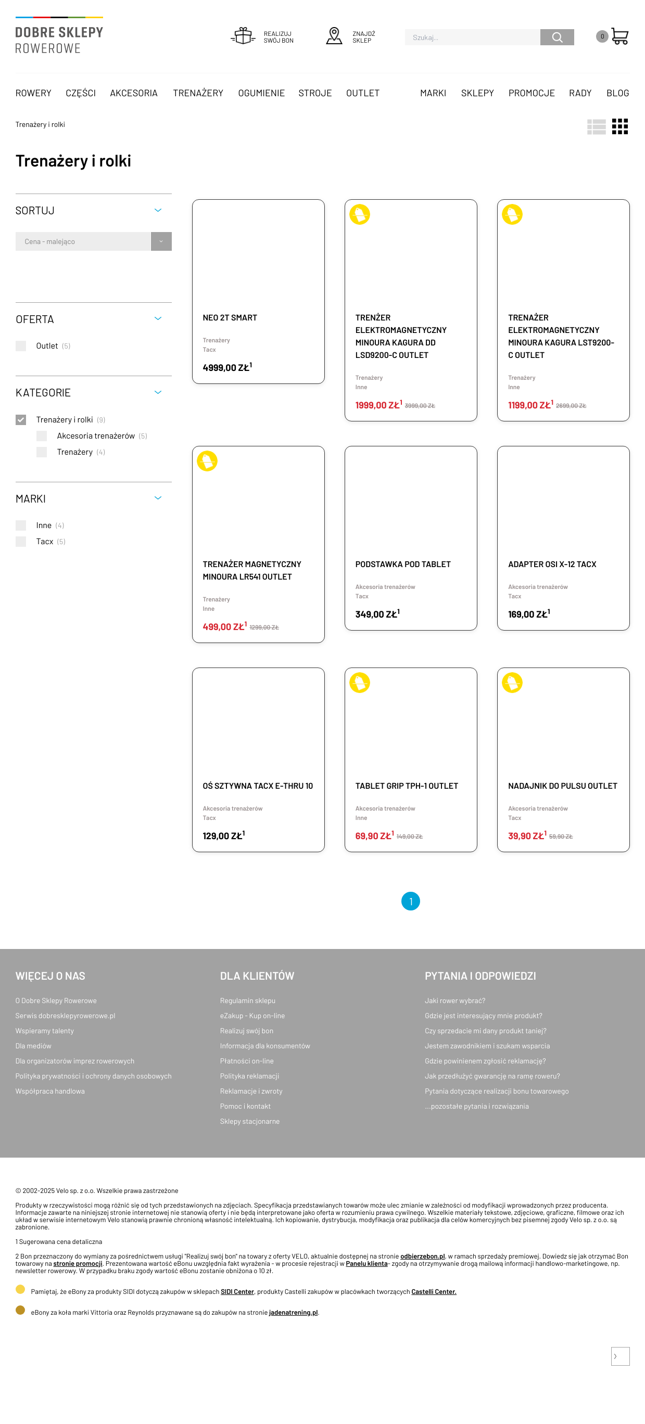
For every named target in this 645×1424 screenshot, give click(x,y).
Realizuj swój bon (246, 1030)
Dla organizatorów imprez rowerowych (75, 1060)
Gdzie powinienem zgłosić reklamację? (485, 1060)
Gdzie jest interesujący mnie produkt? (483, 1015)
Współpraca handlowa (50, 1090)
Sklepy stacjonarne (250, 1121)
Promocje (532, 92)
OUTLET (363, 92)
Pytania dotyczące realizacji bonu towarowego (497, 1090)
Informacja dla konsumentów (265, 1045)
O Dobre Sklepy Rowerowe (56, 1000)
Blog (617, 92)
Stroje (315, 92)
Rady (580, 92)
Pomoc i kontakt (245, 1105)
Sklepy (477, 92)
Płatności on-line (247, 1060)
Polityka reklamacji (250, 1075)
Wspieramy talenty (45, 1030)
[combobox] (26, 241)
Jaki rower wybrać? (455, 1000)
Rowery (34, 92)
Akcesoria (134, 92)
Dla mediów (34, 1045)
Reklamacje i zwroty (251, 1090)
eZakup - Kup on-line (252, 1015)
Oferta (35, 318)
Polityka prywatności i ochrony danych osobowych (94, 1075)
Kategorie (43, 392)
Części (81, 92)
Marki (433, 92)
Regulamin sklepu (248, 1000)
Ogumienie (261, 92)
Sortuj (35, 209)
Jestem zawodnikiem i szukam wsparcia (487, 1045)
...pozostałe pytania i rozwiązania (477, 1105)
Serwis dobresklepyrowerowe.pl (66, 1015)
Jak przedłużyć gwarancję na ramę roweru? (492, 1075)
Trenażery (198, 92)
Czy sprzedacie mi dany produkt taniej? (486, 1030)
